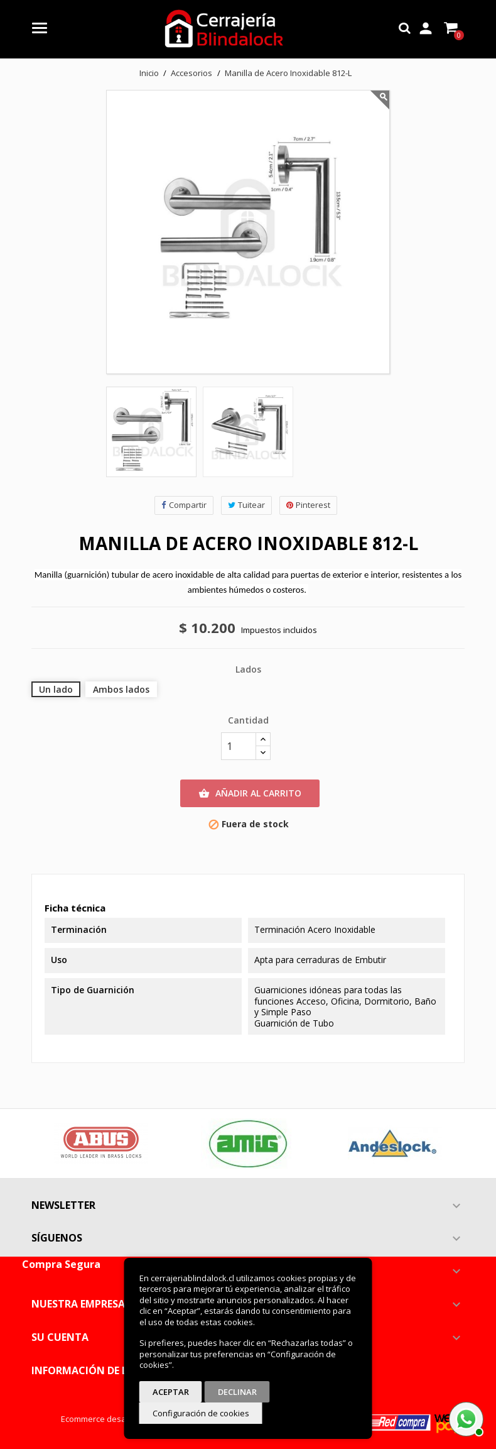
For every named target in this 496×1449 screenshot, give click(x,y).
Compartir (184, 505)
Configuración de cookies (201, 1413)
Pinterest (308, 505)
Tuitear (246, 505)
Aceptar (171, 1391)
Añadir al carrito (249, 793)
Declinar (237, 1391)
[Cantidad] (238, 746)
